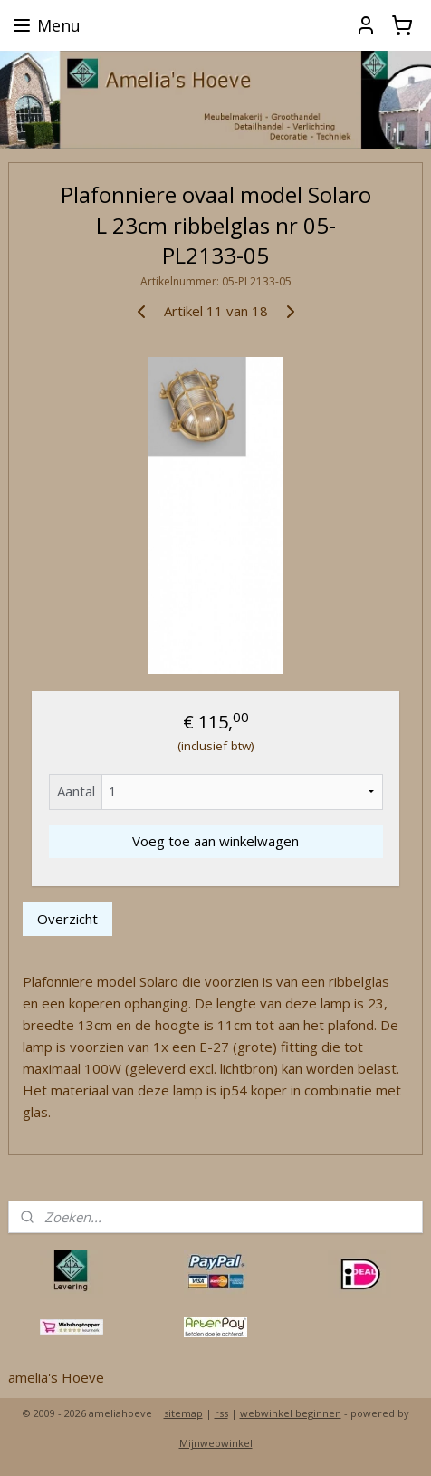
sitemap (183, 1413)
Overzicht (67, 919)
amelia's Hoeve (56, 1377)
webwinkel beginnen (290, 1413)
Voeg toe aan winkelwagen (215, 841)
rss (221, 1413)
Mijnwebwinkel (216, 1443)
